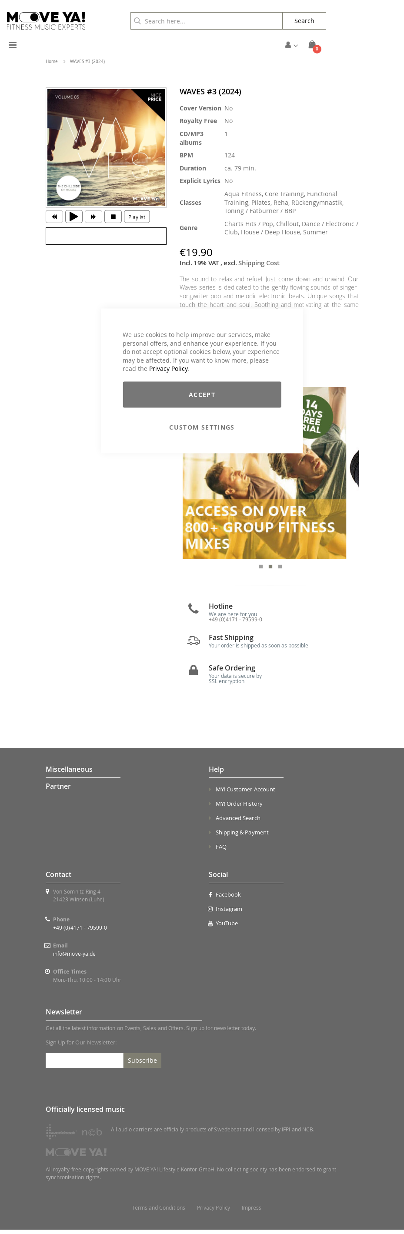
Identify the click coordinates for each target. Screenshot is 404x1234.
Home (52, 61)
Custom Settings (201, 427)
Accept (202, 394)
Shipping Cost (258, 262)
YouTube (223, 927)
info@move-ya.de (74, 957)
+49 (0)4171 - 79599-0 (80, 931)
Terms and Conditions (158, 1212)
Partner (58, 790)
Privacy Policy (168, 368)
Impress (251, 1212)
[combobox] (206, 21)
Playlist (136, 216)
